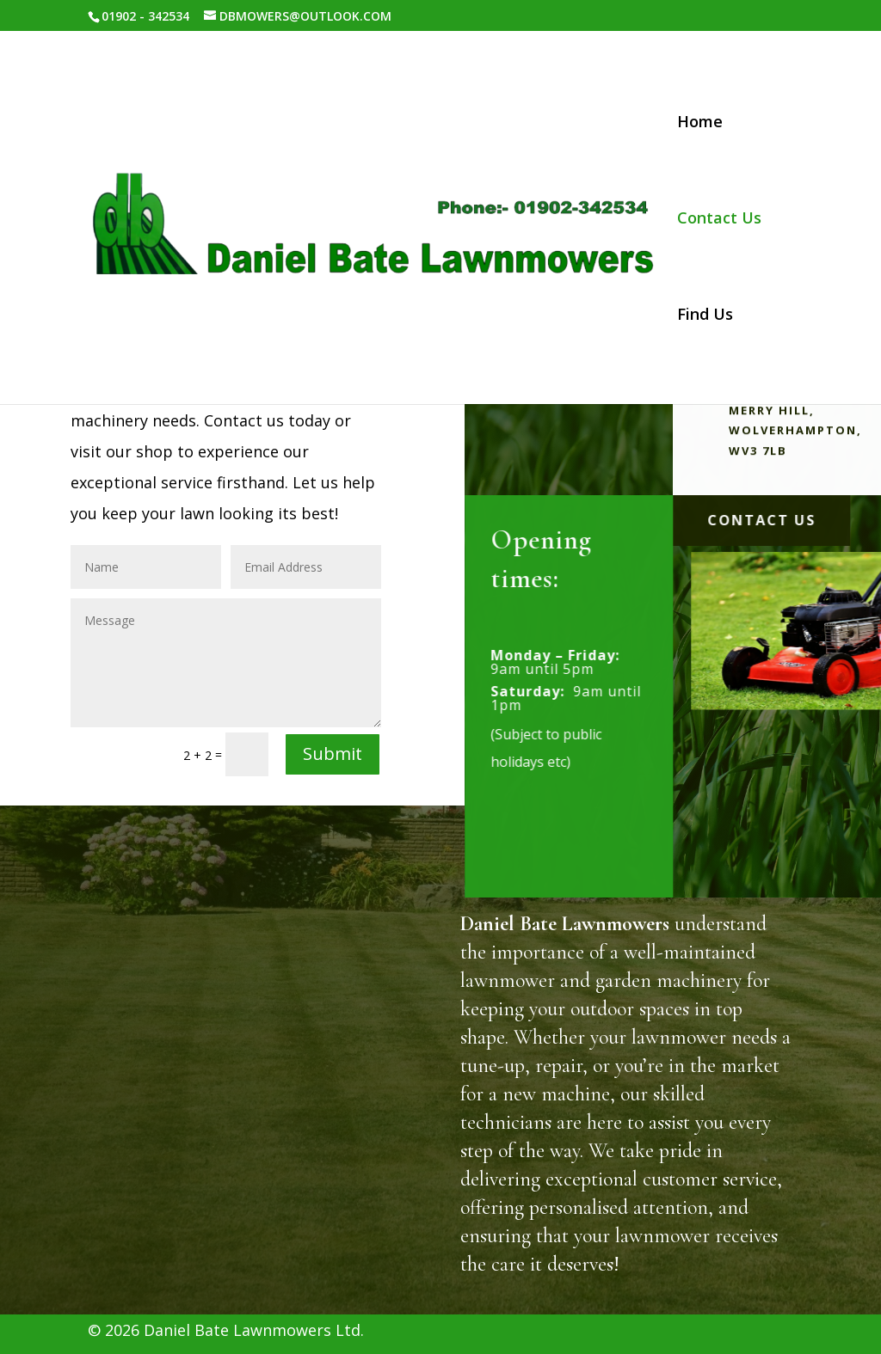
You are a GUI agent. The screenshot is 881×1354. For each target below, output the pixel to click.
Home (700, 123)
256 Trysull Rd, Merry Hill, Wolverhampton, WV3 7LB (257, 1100)
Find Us (705, 316)
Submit (332, 753)
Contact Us (719, 219)
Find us (354, 1225)
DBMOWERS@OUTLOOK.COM (248, 1172)
